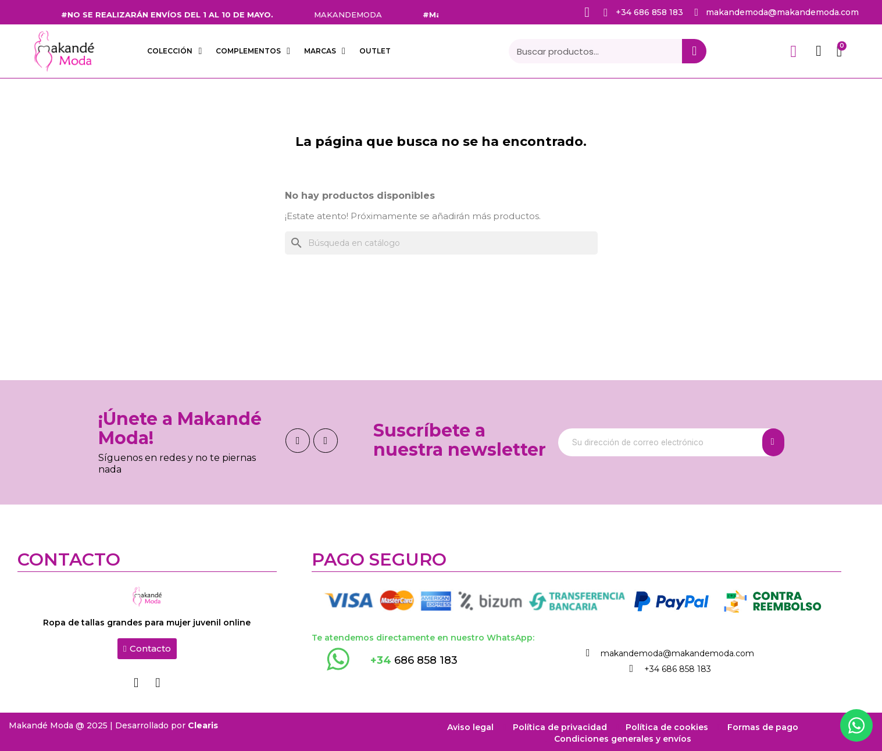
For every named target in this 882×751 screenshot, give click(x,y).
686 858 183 (414, 660)
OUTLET (375, 51)
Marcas (324, 51)
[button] (146, 648)
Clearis (203, 723)
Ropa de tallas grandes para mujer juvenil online (147, 622)
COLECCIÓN (174, 51)
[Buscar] (441, 243)
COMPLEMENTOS (253, 51)
